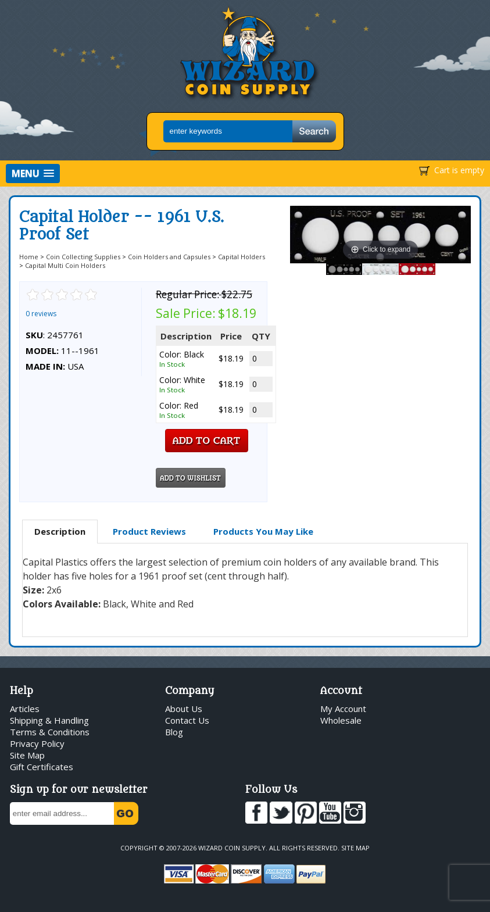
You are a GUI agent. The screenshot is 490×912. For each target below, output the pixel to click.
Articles (25, 708)
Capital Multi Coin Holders (65, 265)
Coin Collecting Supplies (83, 256)
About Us (183, 708)
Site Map (27, 755)
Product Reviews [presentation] (149, 531)
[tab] (60, 532)
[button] (33, 173)
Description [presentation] (59, 531)
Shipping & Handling (49, 720)
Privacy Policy (37, 743)
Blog (174, 732)
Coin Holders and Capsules (169, 256)
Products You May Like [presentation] (263, 531)
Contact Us (187, 720)
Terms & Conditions (50, 732)
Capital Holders (241, 256)
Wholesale (341, 720)
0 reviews (41, 314)
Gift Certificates (41, 766)
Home (28, 256)
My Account (343, 708)
